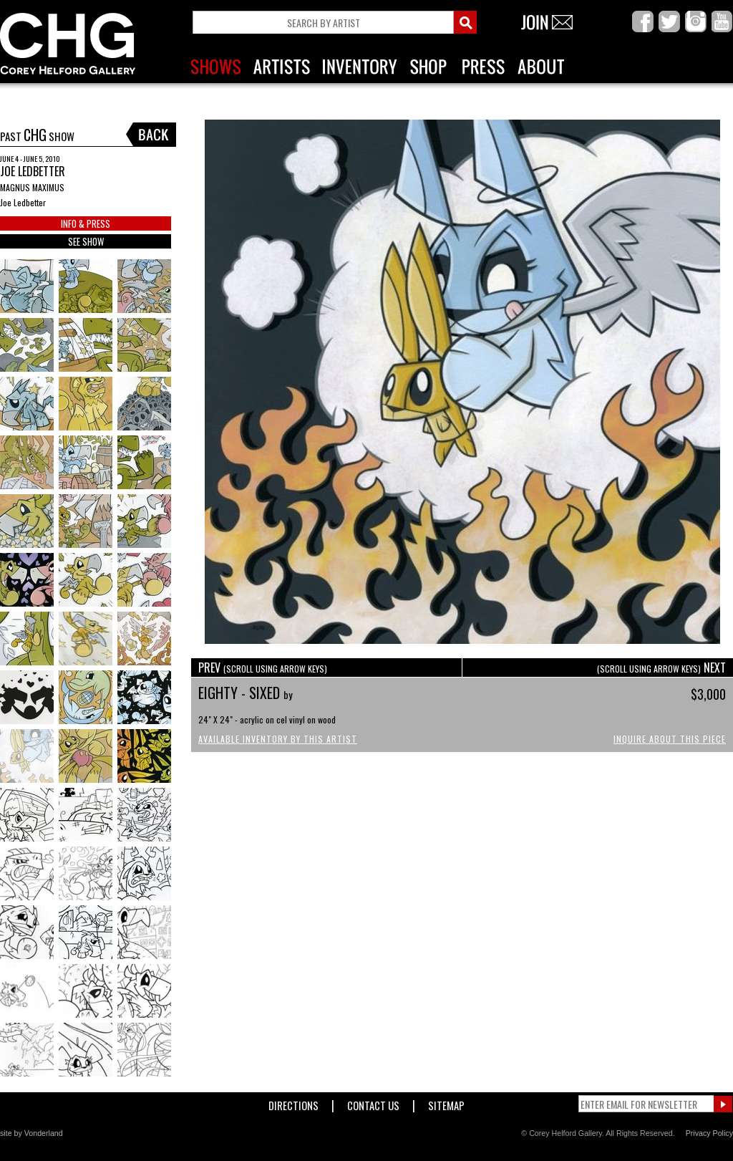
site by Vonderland (31, 1133)
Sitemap (446, 1102)
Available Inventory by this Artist (277, 739)
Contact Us (373, 1102)
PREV (262, 667)
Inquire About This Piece (669, 739)
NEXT (661, 667)
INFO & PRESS (85, 223)
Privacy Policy (709, 1133)
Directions (293, 1102)
